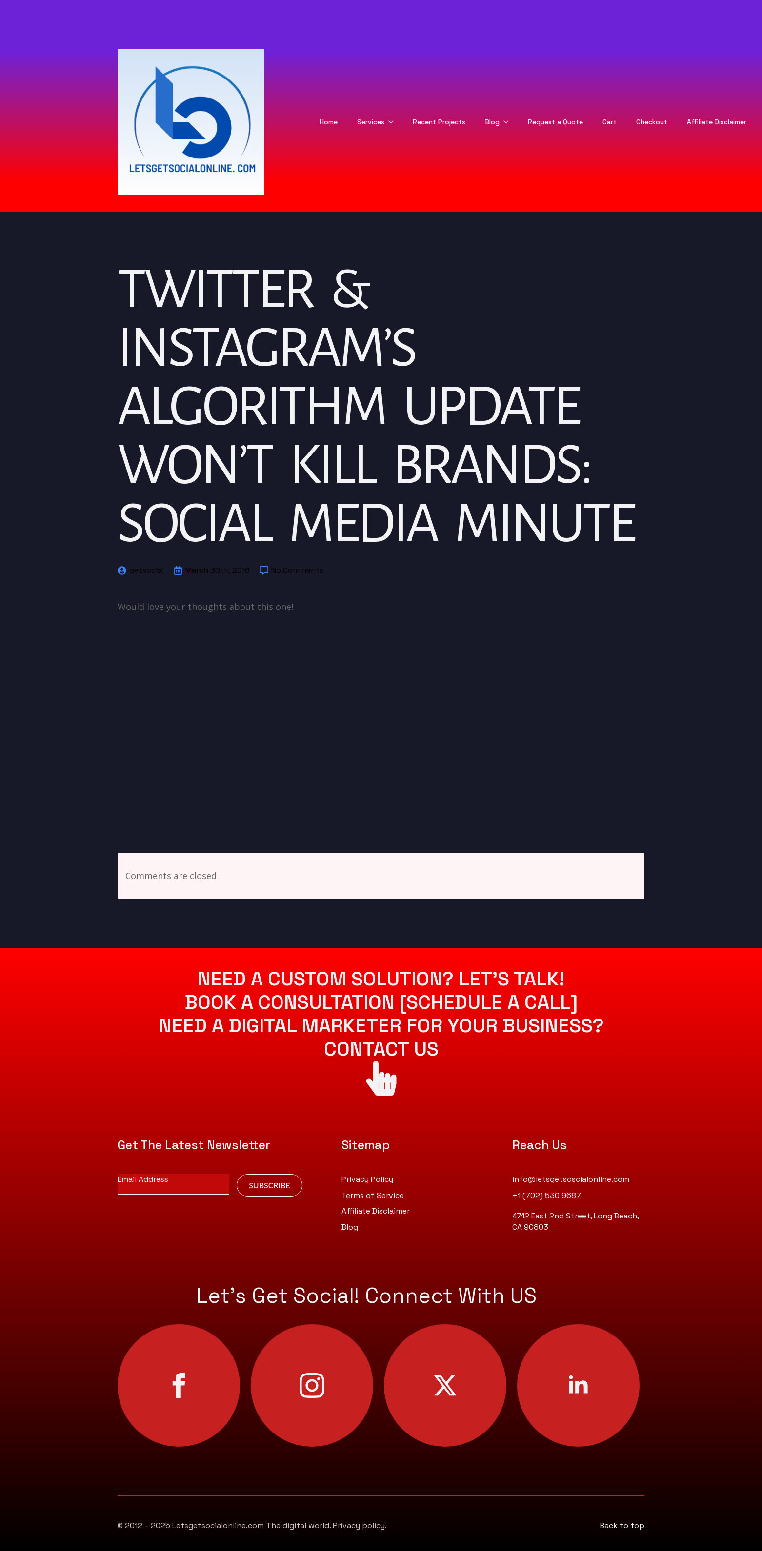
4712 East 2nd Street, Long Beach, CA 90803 (575, 1221)
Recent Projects (439, 122)
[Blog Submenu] (509, 122)
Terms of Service (372, 1195)
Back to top (622, 1525)
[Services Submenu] (393, 122)
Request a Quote (555, 122)
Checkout (651, 122)
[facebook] (179, 1385)
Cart (609, 122)
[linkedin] (578, 1385)
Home (329, 122)
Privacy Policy (367, 1179)
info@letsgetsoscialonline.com (570, 1179)
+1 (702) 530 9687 (546, 1195)
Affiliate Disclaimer (716, 122)
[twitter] (445, 1385)
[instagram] (312, 1385)
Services (370, 122)
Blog (492, 122)
